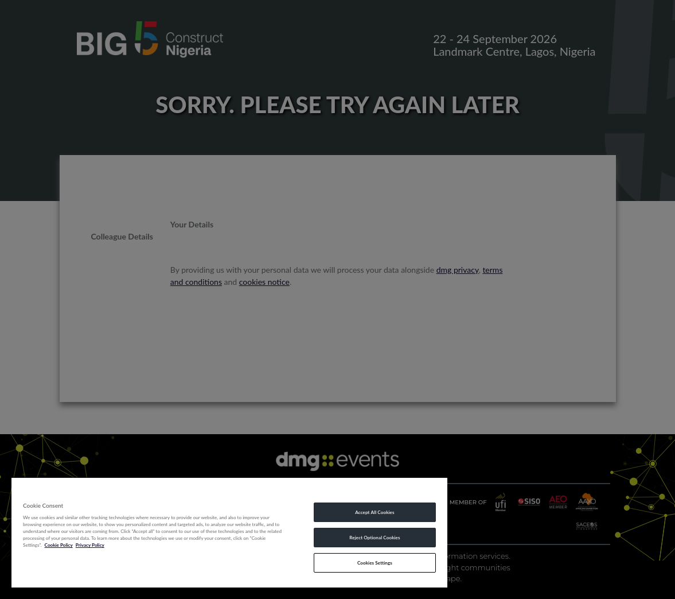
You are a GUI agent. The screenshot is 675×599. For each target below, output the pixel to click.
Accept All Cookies (374, 512)
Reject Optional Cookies (374, 537)
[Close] (438, 490)
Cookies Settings (374, 563)
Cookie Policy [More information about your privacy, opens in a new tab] (59, 545)
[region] (229, 532)
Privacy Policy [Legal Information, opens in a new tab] (90, 545)
